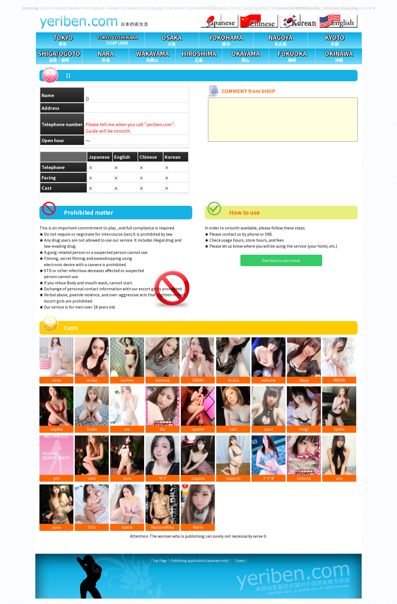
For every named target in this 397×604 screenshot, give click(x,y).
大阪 (172, 39)
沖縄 (338, 55)
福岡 (292, 55)
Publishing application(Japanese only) (199, 565)
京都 (335, 39)
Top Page (160, 565)
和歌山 (152, 55)
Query (240, 565)
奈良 (105, 55)
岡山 (245, 55)
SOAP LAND (117, 39)
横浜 (226, 39)
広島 (199, 55)
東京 (63, 39)
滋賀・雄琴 (59, 55)
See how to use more (281, 260)
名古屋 (280, 39)
